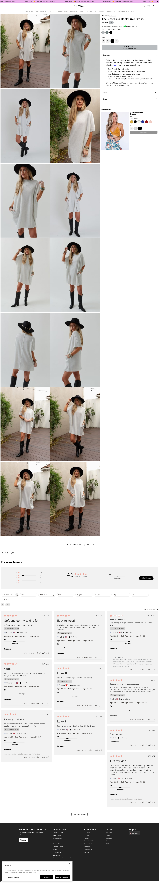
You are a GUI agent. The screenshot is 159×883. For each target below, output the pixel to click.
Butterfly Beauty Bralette (136, 113)
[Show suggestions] (134, 833)
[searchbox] (8, 594)
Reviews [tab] (4, 553)
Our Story (87, 832)
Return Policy (57, 835)
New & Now (29, 11)
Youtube (108, 841)
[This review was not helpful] (46, 653)
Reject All (47, 877)
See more (7, 649)
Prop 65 (55, 849)
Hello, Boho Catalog (126, 11)
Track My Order (57, 852)
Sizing (129, 99)
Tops (81, 11)
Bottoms (73, 11)
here (114, 65)
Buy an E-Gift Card (89, 841)
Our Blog (86, 835)
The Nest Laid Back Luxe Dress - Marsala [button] (131, 799)
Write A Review (146, 578)
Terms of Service (58, 846)
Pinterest (109, 844)
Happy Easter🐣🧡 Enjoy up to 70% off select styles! (43, 1)
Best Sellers (41, 11)
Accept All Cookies (62, 877)
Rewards (86, 838)
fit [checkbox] (2, 604)
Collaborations (88, 849)
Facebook (109, 838)
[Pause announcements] (157, 1)
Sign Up (23, 840)
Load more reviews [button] (79, 814)
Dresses (89, 11)
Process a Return (58, 838)
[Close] (69, 863)
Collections (63, 11)
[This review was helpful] (43, 653)
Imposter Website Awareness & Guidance (65, 858)
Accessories (100, 11)
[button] (29, 573)
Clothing (51, 11)
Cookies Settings (13, 877)
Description (129, 55)
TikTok (108, 835)
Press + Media (88, 844)
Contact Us (56, 841)
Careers (86, 852)
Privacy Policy (57, 844)
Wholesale (87, 846)
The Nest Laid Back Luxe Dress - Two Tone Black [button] (27, 754)
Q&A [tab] (12, 553)
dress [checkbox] (8, 604)
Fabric (129, 92)
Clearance (111, 11)
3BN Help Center (58, 832)
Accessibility (56, 855)
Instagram (109, 832)
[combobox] (28, 595)
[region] (37, 871)
